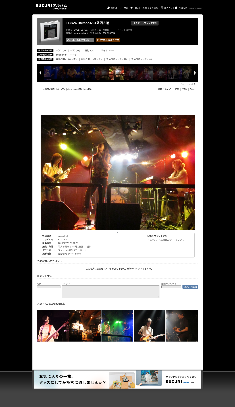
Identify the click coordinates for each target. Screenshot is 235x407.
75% (184, 89)
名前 (39, 283)
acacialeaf (63, 236)
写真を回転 (63, 246)
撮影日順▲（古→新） (67, 59)
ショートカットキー (189, 84)
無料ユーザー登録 (119, 8)
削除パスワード (169, 283)
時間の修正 (77, 246)
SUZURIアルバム (51, 7)
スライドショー (106, 50)
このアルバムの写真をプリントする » (165, 240)
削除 (89, 246)
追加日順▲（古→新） (117, 59)
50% (192, 89)
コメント (66, 283)
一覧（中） (75, 50)
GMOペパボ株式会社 (196, 8)
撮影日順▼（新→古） (92, 59)
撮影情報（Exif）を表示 (69, 253)
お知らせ (182, 8)
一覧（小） (61, 50)
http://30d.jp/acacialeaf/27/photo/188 (74, 89)
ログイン (168, 8)
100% (176, 89)
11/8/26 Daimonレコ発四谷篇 (87, 23)
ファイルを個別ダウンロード (72, 250)
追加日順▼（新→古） (142, 59)
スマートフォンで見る (145, 23)
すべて (73, 55)
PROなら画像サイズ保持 (146, 8)
